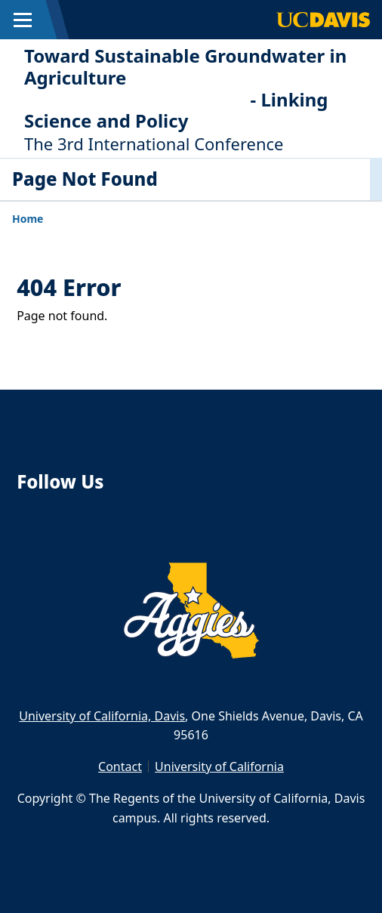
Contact (120, 766)
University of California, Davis (102, 716)
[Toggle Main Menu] (22, 19)
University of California (219, 766)
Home (27, 218)
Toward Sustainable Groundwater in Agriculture (185, 66)
